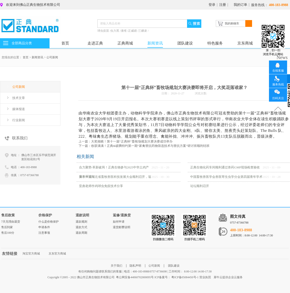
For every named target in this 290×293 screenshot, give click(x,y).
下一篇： (144, 146)
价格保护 (45, 215)
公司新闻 (52, 57)
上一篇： (126, 141)
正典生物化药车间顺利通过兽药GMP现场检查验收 (225, 167)
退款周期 (81, 232)
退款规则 (81, 221)
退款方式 (81, 227)
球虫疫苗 (103, 30)
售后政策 (8, 215)
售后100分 (7, 232)
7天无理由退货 (10, 221)
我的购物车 (232, 23)
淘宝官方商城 (31, 253)
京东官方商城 (57, 253)
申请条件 (44, 227)
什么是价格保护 (48, 221)
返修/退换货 (122, 215)
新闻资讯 (37, 57)
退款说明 (82, 215)
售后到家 (7, 227)
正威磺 (133, 30)
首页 (65, 43)
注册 (222, 5)
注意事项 (44, 232)
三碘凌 (143, 30)
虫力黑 (115, 30)
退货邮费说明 (121, 227)
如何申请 (118, 221)
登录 (212, 5)
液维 (124, 30)
